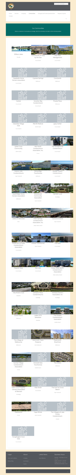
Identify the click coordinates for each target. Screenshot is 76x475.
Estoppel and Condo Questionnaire (46, 13)
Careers (25, 464)
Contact (11, 16)
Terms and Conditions (12, 458)
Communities (32, 13)
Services (17, 13)
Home (10, 13)
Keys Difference (42, 458)
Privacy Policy (10, 461)
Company (23, 13)
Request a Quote (62, 13)
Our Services (26, 461)
